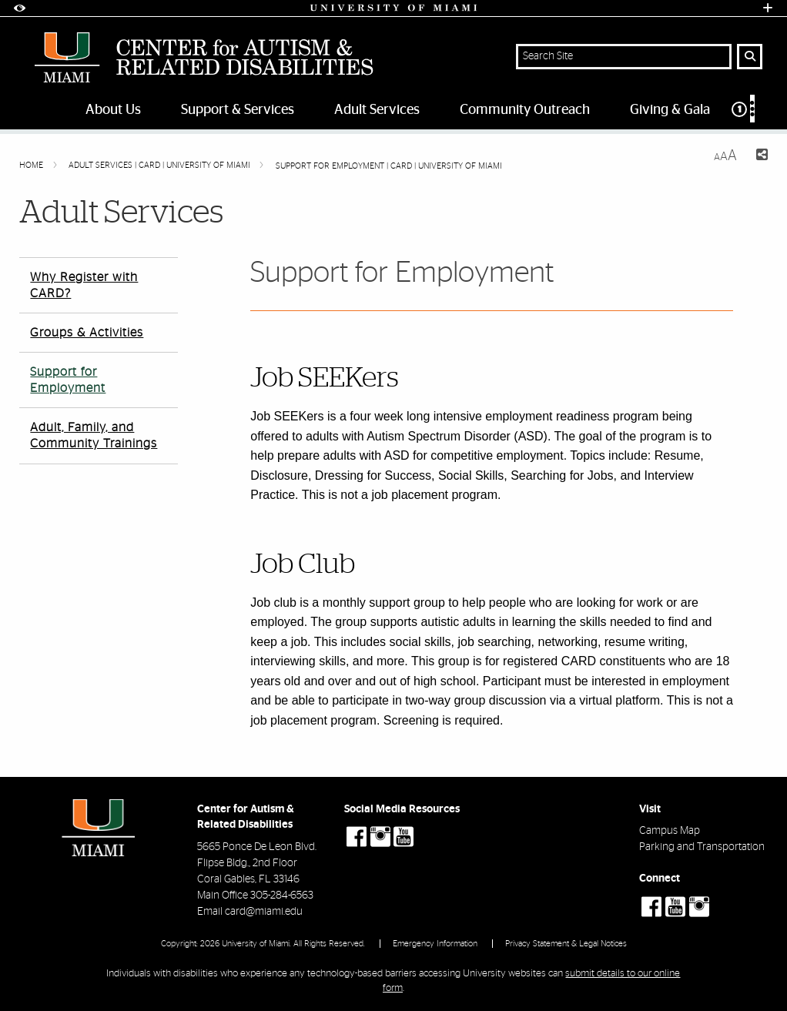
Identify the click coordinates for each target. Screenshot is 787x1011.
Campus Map (669, 830)
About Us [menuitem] (113, 110)
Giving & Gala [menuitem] (670, 110)
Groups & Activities (86, 332)
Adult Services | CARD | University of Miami (161, 165)
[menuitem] (750, 112)
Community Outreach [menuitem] (525, 110)
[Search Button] (749, 56)
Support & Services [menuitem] (237, 110)
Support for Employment (67, 380)
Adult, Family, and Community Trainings (93, 435)
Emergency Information (435, 943)
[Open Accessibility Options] (19, 8)
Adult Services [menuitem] (377, 110)
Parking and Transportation (702, 847)
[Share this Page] (758, 157)
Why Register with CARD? (84, 285)
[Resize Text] (725, 156)
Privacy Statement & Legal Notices (566, 943)
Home (32, 165)
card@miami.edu (264, 911)
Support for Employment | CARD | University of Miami (389, 166)
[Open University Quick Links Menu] (767, 8)
